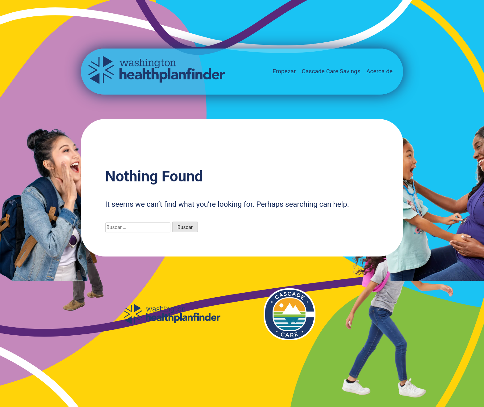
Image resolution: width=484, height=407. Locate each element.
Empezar (284, 71)
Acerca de (379, 71)
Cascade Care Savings (331, 71)
